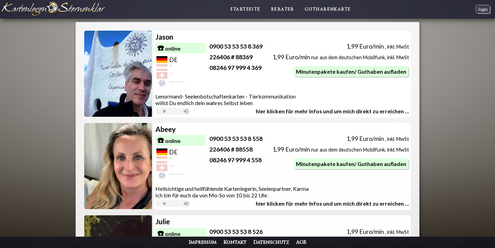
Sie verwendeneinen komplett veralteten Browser (191, 111)
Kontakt (234, 242)
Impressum (203, 242)
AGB (301, 242)
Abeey (184, 129)
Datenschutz (271, 242)
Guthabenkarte (328, 9)
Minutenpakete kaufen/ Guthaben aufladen (341, 71)
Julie (181, 221)
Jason (182, 36)
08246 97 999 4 (239, 67)
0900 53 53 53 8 (239, 46)
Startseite (245, 9)
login (483, 9)
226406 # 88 (234, 57)
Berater (282, 9)
